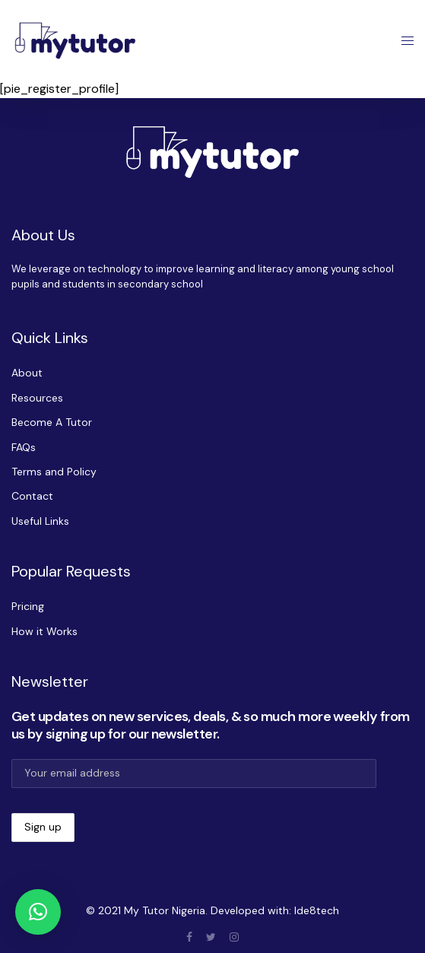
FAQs (23, 447)
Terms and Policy (54, 471)
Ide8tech (316, 910)
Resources (37, 398)
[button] (38, 912)
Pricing (27, 606)
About (27, 373)
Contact (32, 496)
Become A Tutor (51, 422)
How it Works (44, 631)
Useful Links (40, 521)
